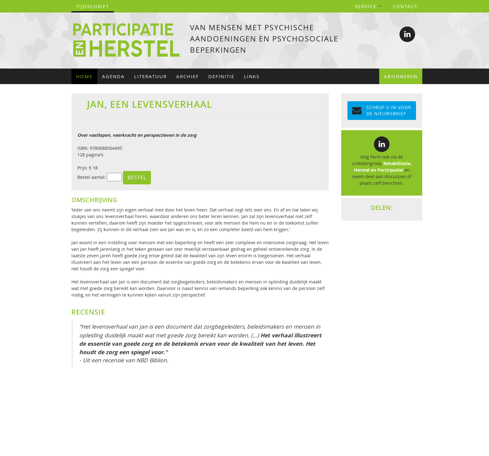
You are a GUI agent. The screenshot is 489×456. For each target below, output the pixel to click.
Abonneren (401, 76)
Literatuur (150, 76)
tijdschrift (92, 6)
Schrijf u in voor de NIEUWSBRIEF (381, 110)
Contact (405, 6)
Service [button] (368, 6)
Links (251, 76)
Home (84, 76)
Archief (187, 76)
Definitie (221, 76)
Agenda (113, 76)
